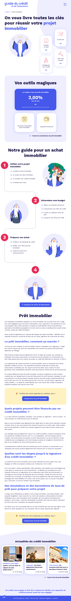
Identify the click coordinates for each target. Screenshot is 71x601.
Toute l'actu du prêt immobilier (58, 577)
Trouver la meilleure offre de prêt (53, 214)
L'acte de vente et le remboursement (20, 252)
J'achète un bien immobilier (22, 171)
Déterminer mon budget (53, 200)
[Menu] (65, 4)
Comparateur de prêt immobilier (35, 521)
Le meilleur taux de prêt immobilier (35, 92)
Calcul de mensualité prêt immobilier (24, 126)
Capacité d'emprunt (46, 127)
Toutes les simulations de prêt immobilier (47, 136)
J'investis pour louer (19, 182)
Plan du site (34, 598)
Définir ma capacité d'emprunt (54, 205)
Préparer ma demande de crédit (24, 242)
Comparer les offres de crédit (54, 218)
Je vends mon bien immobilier (23, 175)
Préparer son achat (19, 237)
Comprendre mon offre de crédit (55, 209)
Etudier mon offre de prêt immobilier (21, 247)
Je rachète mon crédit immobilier (24, 179)
